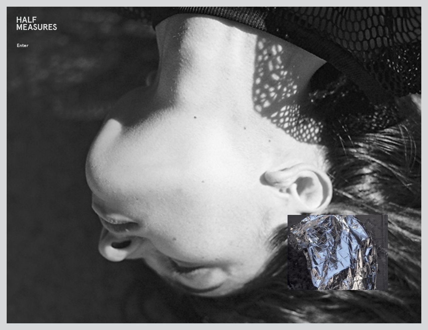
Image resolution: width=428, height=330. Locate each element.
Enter (22, 45)
